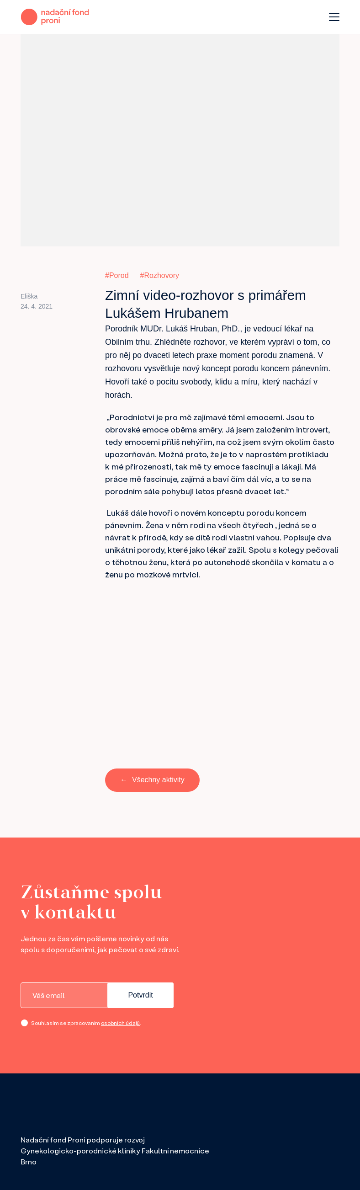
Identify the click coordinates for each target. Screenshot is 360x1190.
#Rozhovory (159, 275)
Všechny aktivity (158, 780)
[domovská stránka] (55, 17)
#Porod (117, 275)
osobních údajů (120, 1022)
